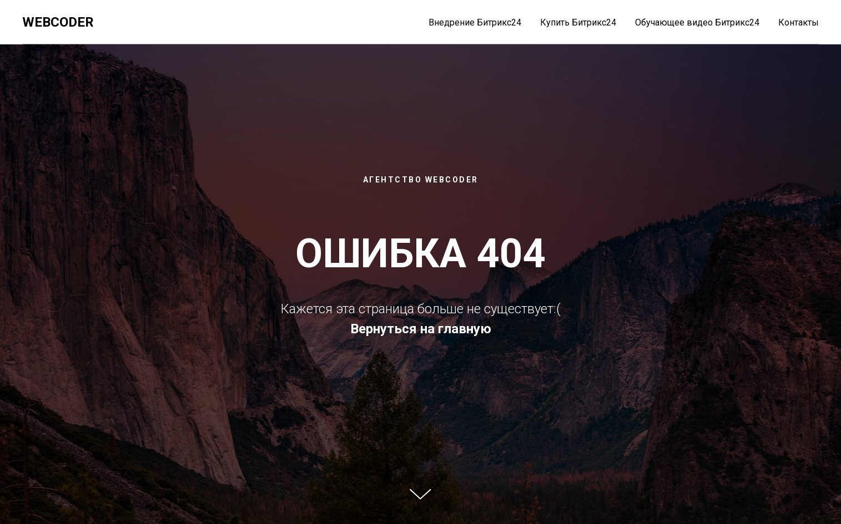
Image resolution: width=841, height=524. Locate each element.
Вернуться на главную (420, 329)
